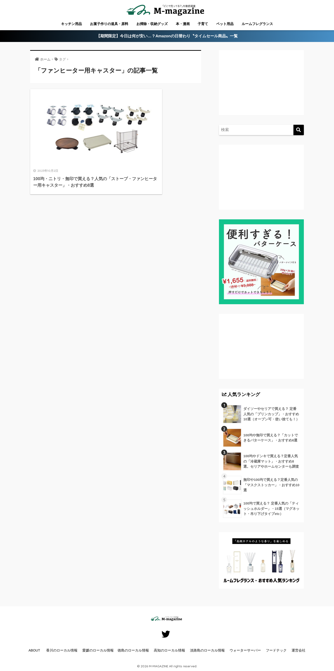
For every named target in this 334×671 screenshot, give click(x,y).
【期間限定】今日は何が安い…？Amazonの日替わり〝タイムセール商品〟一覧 (167, 36)
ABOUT (34, 650)
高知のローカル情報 (169, 650)
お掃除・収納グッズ (152, 24)
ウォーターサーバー (245, 650)
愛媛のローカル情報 (98, 650)
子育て (203, 24)
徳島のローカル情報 (133, 650)
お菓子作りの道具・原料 (109, 24)
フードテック (276, 650)
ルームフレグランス (257, 24)
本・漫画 (183, 24)
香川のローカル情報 (61, 650)
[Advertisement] (260, 87)
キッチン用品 (71, 24)
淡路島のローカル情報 (207, 650)
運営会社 (298, 650)
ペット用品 (225, 24)
